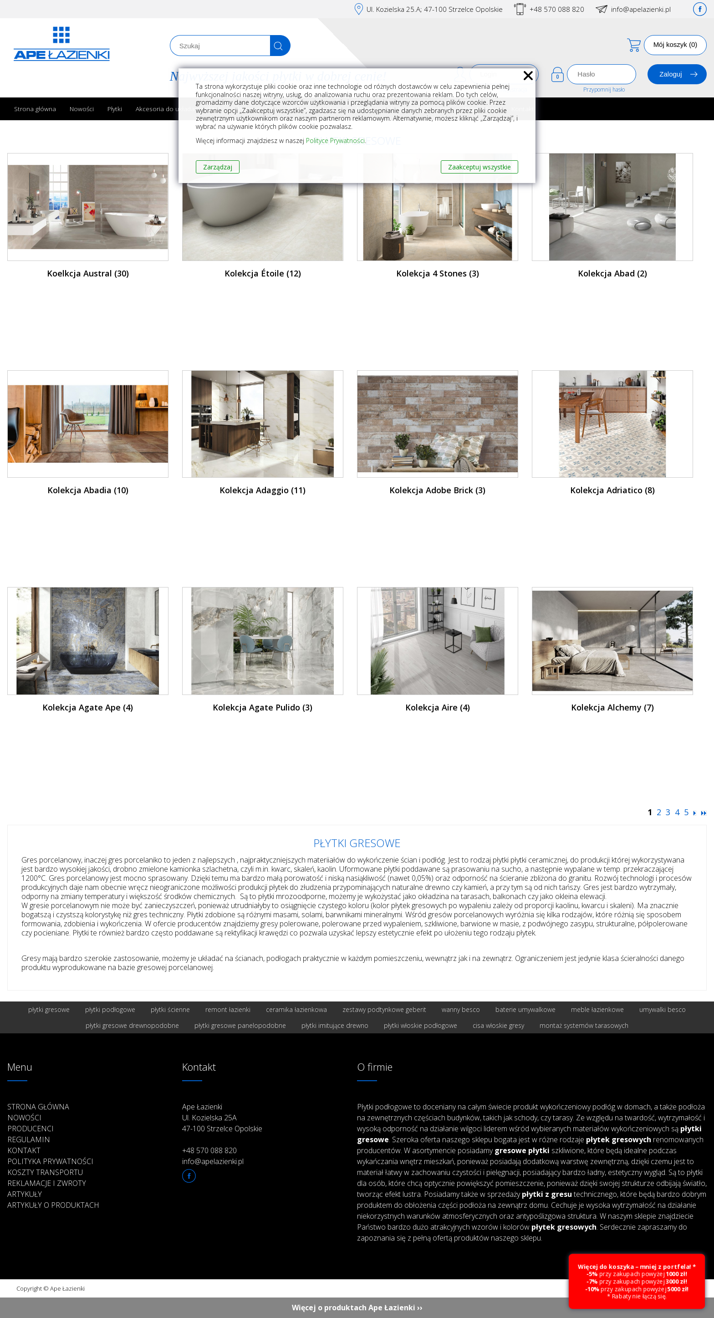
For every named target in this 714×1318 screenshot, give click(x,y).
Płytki (114, 108)
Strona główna (35, 108)
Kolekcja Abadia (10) (87, 490)
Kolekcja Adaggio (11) (262, 490)
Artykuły (24, 1194)
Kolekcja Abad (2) (612, 273)
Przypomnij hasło (604, 89)
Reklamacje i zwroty (46, 1183)
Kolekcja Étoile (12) (262, 273)
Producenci (30, 1129)
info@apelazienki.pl (641, 9)
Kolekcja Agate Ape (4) (87, 707)
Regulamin (28, 1139)
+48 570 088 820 (557, 9)
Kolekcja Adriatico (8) (612, 490)
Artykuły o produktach (53, 1205)
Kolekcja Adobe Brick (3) (437, 490)
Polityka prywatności (50, 1161)
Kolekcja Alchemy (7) (612, 707)
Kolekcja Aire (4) (437, 707)
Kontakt (24, 1150)
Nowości (82, 108)
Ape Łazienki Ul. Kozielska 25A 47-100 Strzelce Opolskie (222, 1118)
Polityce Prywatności (335, 140)
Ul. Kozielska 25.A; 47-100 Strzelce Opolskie (435, 9)
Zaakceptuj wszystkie (479, 167)
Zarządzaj (217, 167)
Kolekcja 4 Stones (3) (437, 273)
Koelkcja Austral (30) (88, 273)
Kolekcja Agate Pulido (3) (262, 707)
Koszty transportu (45, 1172)
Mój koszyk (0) (675, 44)
